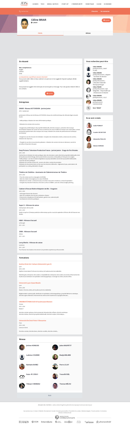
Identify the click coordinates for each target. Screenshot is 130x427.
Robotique (90, 4)
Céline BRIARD (97, 67)
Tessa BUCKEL (64, 374)
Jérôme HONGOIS (32, 345)
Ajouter (107, 20)
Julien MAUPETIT (65, 345)
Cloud (99, 4)
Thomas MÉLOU (65, 384)
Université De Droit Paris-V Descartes (32, 320)
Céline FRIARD (97, 87)
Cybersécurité (77, 4)
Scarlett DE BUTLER (99, 132)
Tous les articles (95, 411)
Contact (36, 411)
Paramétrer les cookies (75, 411)
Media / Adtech (52, 4)
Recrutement (47, 411)
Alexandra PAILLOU (99, 139)
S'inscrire (94, 11)
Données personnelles (62, 411)
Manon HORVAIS (98, 146)
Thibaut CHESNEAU (33, 384)
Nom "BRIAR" (97, 108)
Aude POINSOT (98, 126)
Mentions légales (86, 411)
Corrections (104, 411)
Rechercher (24, 11)
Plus (49, 395)
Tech (42, 4)
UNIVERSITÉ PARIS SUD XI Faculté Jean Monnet (35, 302)
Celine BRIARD (97, 95)
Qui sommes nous (28, 411)
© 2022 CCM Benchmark (65, 412)
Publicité (41, 411)
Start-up (65, 4)
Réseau (88, 33)
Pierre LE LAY (64, 365)
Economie (107, 4)
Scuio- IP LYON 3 (32, 374)
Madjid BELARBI (65, 355)
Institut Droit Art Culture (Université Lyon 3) (35, 264)
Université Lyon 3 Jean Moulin (30, 283)
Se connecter (105, 11)
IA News (35, 4)
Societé (53, 411)
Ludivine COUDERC (33, 355)
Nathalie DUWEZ (32, 365)
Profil (40, 33)
